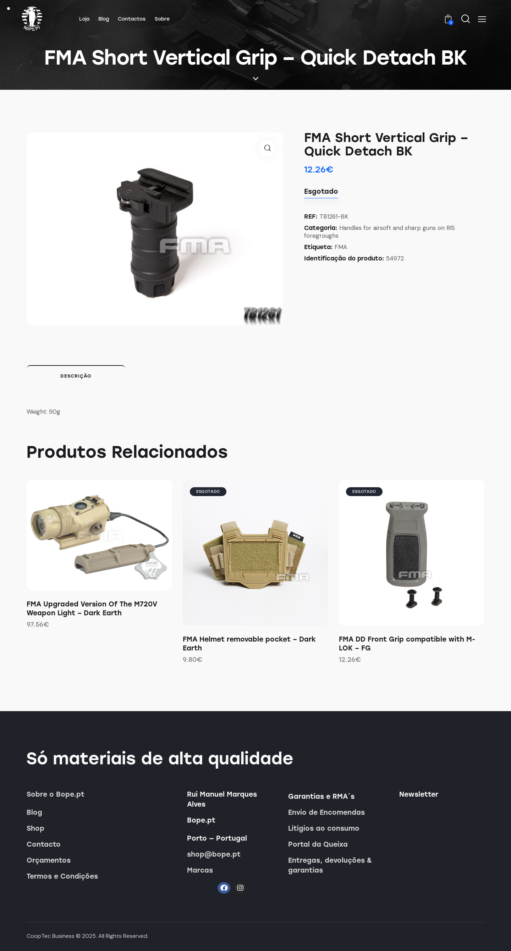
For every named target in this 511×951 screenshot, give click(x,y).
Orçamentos (49, 860)
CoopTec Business (51, 936)
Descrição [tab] (76, 376)
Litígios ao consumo (323, 828)
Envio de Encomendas (326, 812)
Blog (34, 812)
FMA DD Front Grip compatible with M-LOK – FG (407, 643)
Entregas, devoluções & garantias (330, 865)
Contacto (44, 844)
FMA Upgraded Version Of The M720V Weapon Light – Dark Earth (92, 608)
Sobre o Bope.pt (55, 794)
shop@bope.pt (214, 854)
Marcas (200, 870)
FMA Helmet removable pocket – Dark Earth (249, 643)
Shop (35, 828)
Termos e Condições (62, 876)
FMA (341, 247)
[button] (482, 19)
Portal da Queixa (318, 844)
